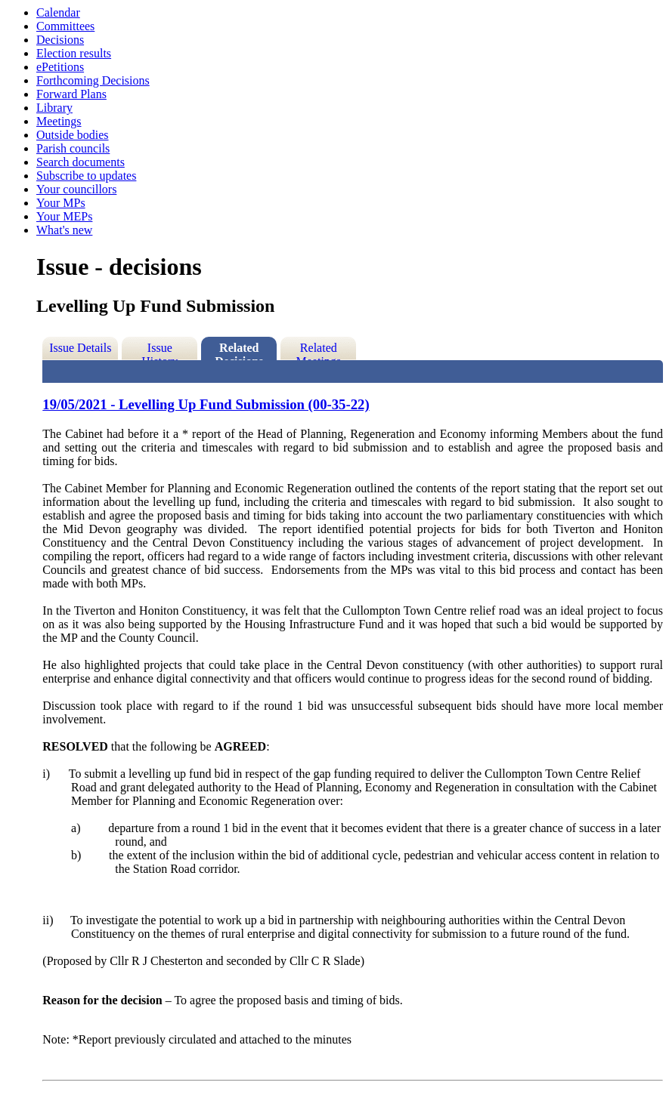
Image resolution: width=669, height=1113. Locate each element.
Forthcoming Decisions (93, 80)
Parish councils (73, 148)
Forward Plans (71, 94)
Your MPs (60, 202)
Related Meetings (319, 350)
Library (54, 107)
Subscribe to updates (86, 175)
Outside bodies (72, 134)
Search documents (80, 162)
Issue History (159, 350)
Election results (73, 53)
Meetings (59, 121)
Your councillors (76, 189)
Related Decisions (239, 350)
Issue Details (80, 347)
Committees (65, 26)
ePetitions (60, 66)
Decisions (60, 39)
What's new (64, 230)
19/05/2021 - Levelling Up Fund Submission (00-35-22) (205, 404)
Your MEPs (64, 216)
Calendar (58, 12)
